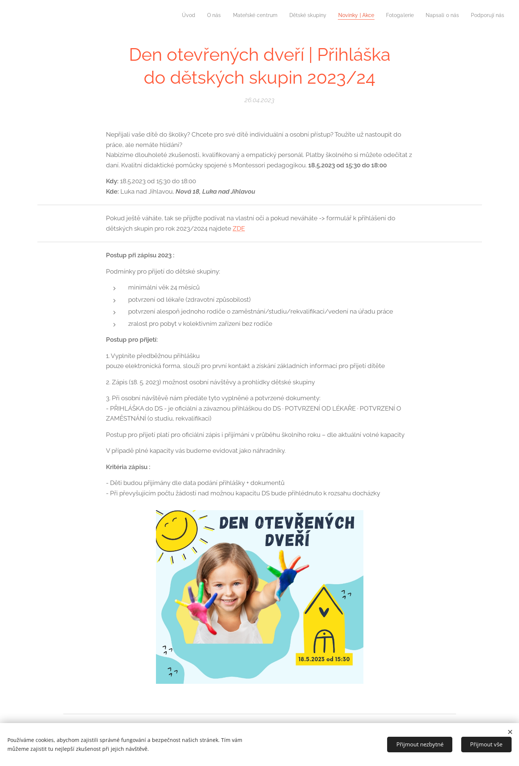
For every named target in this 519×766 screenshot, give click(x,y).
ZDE (239, 228)
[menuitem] (170, 15)
